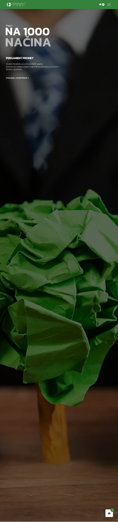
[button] (109, 5)
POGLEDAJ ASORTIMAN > (17, 77)
